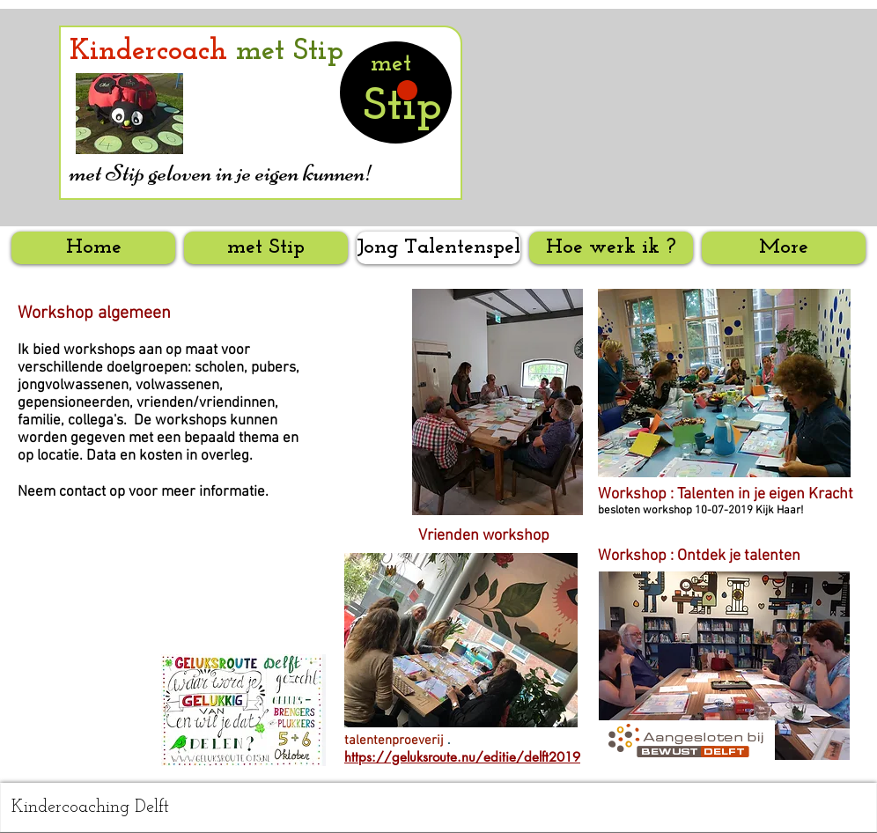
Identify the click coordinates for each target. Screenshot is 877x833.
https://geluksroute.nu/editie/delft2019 (462, 756)
